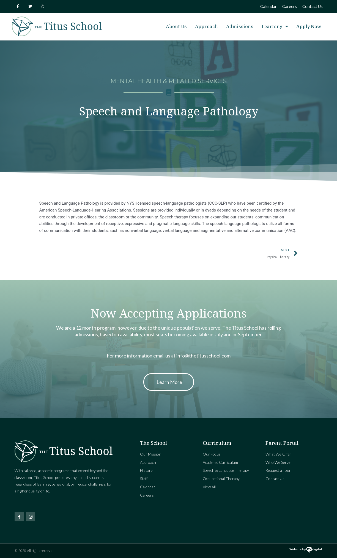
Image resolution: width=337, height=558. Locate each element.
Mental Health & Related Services (169, 81)
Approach (206, 26)
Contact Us (312, 6)
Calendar (268, 6)
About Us (176, 26)
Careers (289, 6)
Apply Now (308, 26)
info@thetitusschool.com (203, 356)
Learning (275, 26)
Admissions (239, 26)
